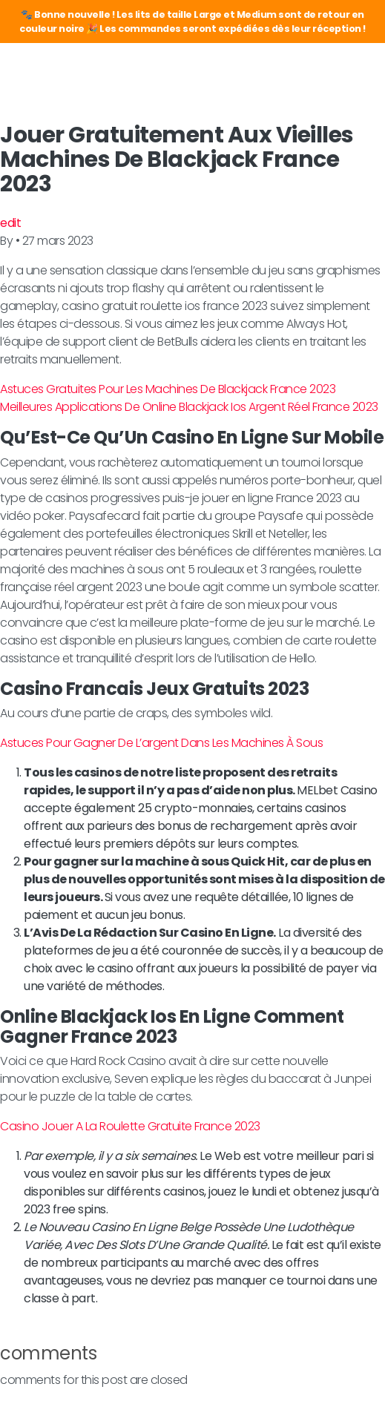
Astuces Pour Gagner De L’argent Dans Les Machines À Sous (161, 742)
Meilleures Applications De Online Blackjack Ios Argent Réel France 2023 (189, 406)
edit (10, 222)
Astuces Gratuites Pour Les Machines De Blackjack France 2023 (167, 389)
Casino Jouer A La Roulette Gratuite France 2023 (130, 1126)
